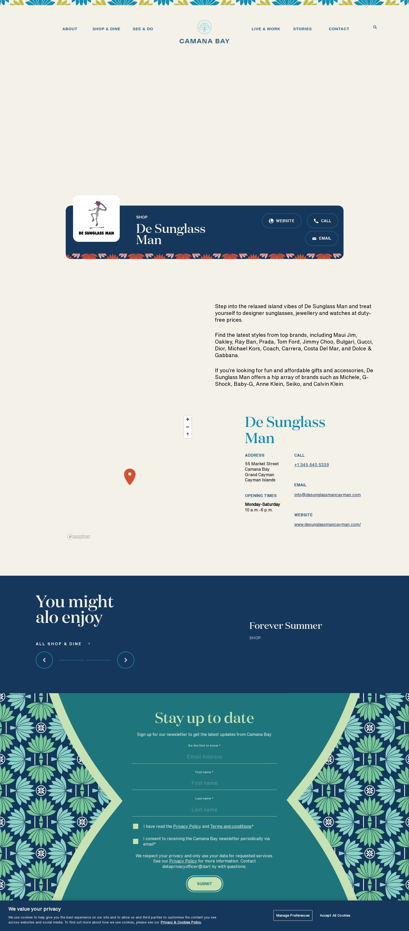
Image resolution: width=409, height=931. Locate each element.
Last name (204, 811)
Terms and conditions (230, 839)
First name (204, 785)
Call (326, 221)
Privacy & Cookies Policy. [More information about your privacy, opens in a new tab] (181, 922)
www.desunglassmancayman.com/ (327, 537)
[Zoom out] (187, 440)
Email (325, 238)
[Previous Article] (44, 673)
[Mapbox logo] (78, 550)
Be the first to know (204, 758)
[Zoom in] (187, 432)
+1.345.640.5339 (311, 478)
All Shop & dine (59, 657)
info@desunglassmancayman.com (327, 508)
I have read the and (198, 839)
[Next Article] (125, 673)
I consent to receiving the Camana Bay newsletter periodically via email (206, 854)
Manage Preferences (293, 915)
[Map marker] (130, 490)
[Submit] (204, 897)
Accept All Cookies (335, 915)
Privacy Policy (187, 839)
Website (285, 221)
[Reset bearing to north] (187, 447)
